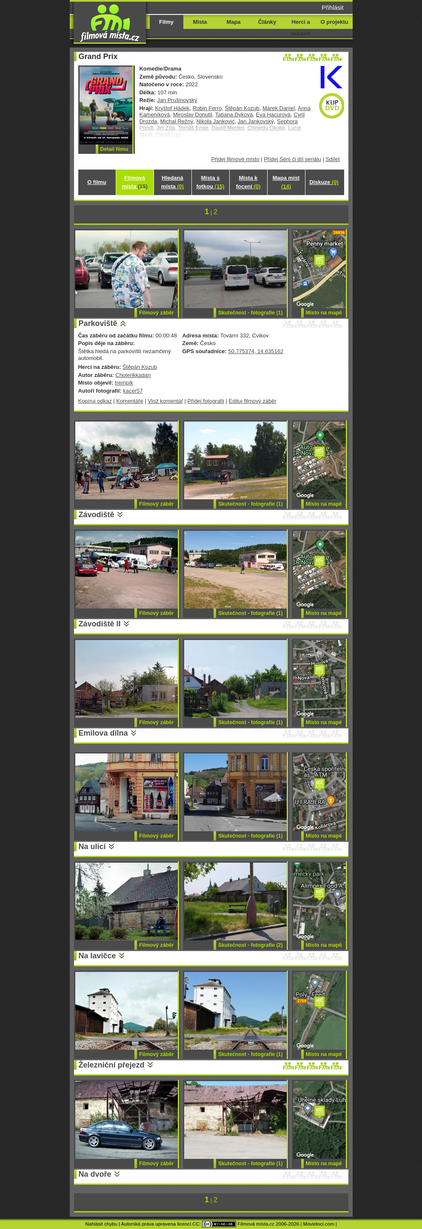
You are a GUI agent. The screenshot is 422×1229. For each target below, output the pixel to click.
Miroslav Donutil (192, 114)
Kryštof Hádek (172, 108)
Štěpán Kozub (242, 108)
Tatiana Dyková (234, 114)
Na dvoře (95, 1174)
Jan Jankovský (256, 121)
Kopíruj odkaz (95, 401)
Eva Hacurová (273, 114)
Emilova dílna (103, 733)
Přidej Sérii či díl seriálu (292, 159)
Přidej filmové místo (235, 159)
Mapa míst (286, 182)
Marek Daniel (278, 108)
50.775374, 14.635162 (255, 351)
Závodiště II (100, 624)
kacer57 (133, 391)
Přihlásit (332, 7)
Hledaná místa (172, 182)
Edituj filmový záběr (253, 401)
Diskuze (323, 182)
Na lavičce (97, 955)
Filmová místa (134, 182)
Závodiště (96, 514)
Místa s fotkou (210, 182)
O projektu (334, 22)
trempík (124, 382)
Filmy (166, 22)
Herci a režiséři (300, 28)
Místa (200, 22)
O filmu (96, 182)
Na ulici (92, 846)
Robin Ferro (207, 108)
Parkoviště (98, 323)
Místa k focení (248, 182)
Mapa (233, 22)
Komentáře (129, 401)
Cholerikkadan (133, 375)
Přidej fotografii (206, 401)
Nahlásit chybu (101, 1223)
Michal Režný (176, 121)
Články (267, 22)
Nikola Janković (215, 121)
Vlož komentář (165, 401)
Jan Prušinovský (177, 100)
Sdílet (332, 159)
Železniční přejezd (112, 1065)
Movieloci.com (318, 1223)
